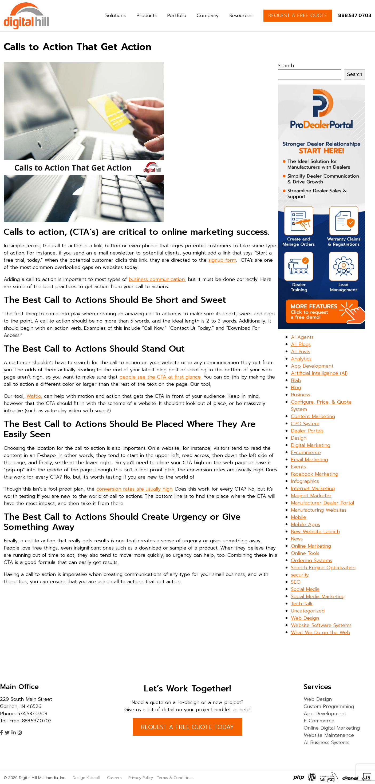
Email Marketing (309, 459)
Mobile (298, 517)
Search (286, 65)
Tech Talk (302, 603)
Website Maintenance (329, 735)
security (300, 575)
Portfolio (176, 15)
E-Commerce (319, 721)
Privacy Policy (140, 778)
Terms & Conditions (175, 778)
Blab (296, 380)
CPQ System (305, 423)
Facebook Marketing (314, 474)
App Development (312, 366)
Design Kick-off (87, 778)
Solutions (115, 15)
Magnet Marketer (311, 495)
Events (298, 467)
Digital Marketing (310, 445)
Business (300, 395)
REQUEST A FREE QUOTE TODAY (187, 727)
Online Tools (305, 553)
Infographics (305, 481)
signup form (222, 260)
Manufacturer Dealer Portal (322, 503)
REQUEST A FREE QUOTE (297, 15)
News (297, 539)
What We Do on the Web (320, 632)
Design (298, 438)
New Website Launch (315, 531)
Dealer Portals (307, 431)
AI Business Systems (326, 742)
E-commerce (306, 452)
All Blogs (301, 344)
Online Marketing (311, 546)
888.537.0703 (354, 15)
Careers (114, 778)
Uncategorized (308, 611)
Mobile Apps (305, 524)
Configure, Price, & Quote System (321, 405)
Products (146, 15)
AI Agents (302, 337)
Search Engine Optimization (323, 567)
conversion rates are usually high (134, 489)
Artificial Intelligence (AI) (319, 373)
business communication (157, 279)
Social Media (305, 589)
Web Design (305, 618)
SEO (296, 582)
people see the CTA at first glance (160, 377)
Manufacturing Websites (318, 510)
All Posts (300, 351)
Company (208, 15)
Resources (240, 15)
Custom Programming (329, 706)
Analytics (301, 359)
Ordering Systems (311, 560)
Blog (296, 387)
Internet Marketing (313, 488)
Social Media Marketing (318, 596)
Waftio (33, 396)
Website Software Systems (321, 625)
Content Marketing (313, 416)
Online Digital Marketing (332, 728)
